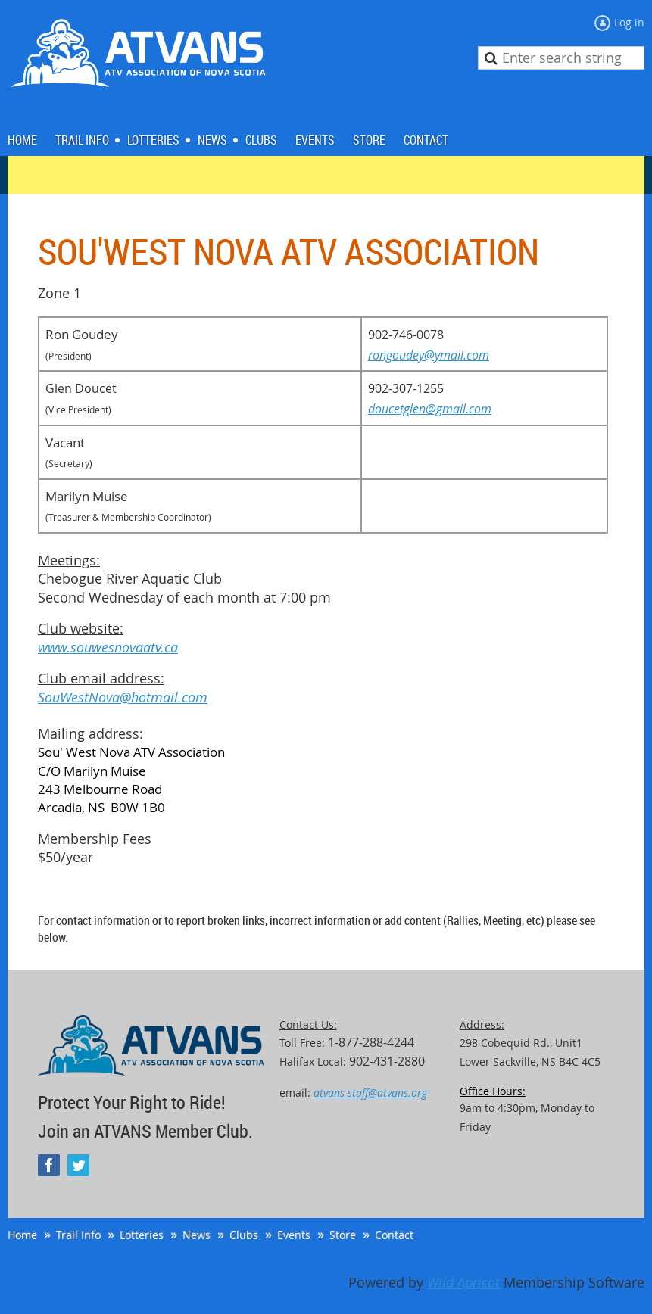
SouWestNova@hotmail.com (122, 697)
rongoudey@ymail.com (428, 355)
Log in (629, 22)
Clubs (243, 1235)
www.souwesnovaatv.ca (108, 647)
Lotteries (142, 1235)
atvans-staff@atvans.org (370, 1092)
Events (293, 1235)
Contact (394, 1235)
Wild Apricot (463, 1282)
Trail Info (78, 1235)
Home (22, 1235)
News (196, 1235)
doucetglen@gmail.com (429, 408)
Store (342, 1235)
